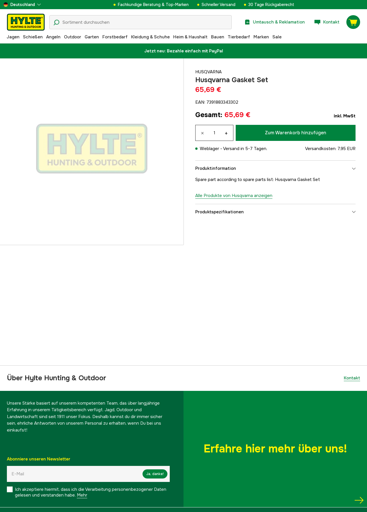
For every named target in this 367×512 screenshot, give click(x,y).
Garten (92, 37)
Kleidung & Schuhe (150, 37)
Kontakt (352, 378)
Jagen (13, 37)
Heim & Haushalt (190, 37)
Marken (261, 37)
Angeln (53, 37)
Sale (277, 37)
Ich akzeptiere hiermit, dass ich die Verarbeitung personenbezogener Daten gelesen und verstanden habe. (90, 492)
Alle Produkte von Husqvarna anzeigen (233, 195)
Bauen (217, 37)
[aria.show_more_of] (22, 4)
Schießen (33, 37)
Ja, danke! (155, 474)
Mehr (82, 495)
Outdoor (72, 37)
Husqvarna (208, 72)
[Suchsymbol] (56, 22)
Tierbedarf (239, 37)
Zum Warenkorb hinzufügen (295, 133)
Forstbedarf (115, 37)
